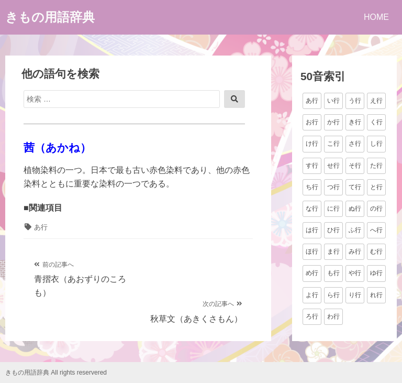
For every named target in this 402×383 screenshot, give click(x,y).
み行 (355, 251)
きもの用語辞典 (50, 17)
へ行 (376, 230)
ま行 (333, 251)
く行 (376, 122)
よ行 (312, 295)
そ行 (355, 165)
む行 (376, 251)
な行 (312, 208)
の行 (376, 208)
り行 (355, 295)
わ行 (333, 316)
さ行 (355, 143)
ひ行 (333, 230)
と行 (376, 187)
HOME (376, 17)
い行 (333, 100)
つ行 (333, 187)
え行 (376, 100)
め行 (312, 273)
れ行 (376, 295)
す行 (312, 165)
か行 (333, 122)
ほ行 (312, 251)
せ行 (333, 165)
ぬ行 (355, 208)
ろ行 (312, 316)
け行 (312, 143)
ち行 (312, 187)
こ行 (333, 143)
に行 (333, 208)
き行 (355, 122)
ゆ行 (376, 273)
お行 (312, 122)
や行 (355, 273)
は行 (312, 230)
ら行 (333, 295)
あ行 (41, 227)
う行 (355, 100)
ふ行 (355, 230)
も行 (333, 273)
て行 (355, 187)
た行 (376, 165)
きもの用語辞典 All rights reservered (56, 372)
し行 (376, 143)
